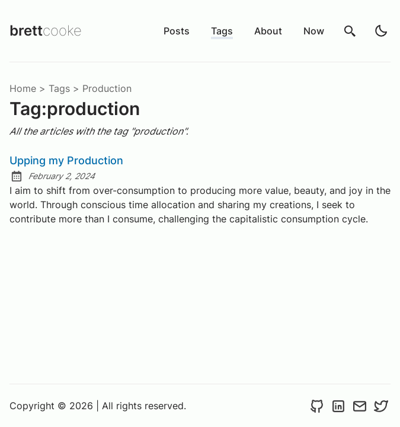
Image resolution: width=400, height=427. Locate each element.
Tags (222, 31)
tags (59, 88)
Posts (177, 31)
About (268, 31)
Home (22, 88)
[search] (350, 31)
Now (313, 31)
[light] (381, 30)
